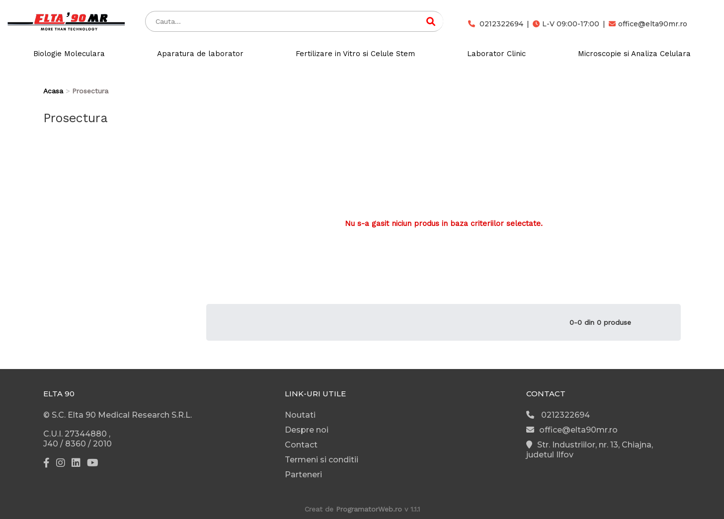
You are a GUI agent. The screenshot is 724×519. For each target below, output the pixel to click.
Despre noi (306, 430)
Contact (301, 444)
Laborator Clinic (496, 53)
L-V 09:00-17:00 (566, 23)
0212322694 (495, 23)
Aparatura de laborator (200, 53)
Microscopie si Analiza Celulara (634, 53)
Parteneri (303, 474)
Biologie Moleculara (69, 53)
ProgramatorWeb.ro (369, 509)
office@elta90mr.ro (648, 23)
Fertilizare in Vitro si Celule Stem (355, 53)
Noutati (300, 415)
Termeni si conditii (321, 459)
